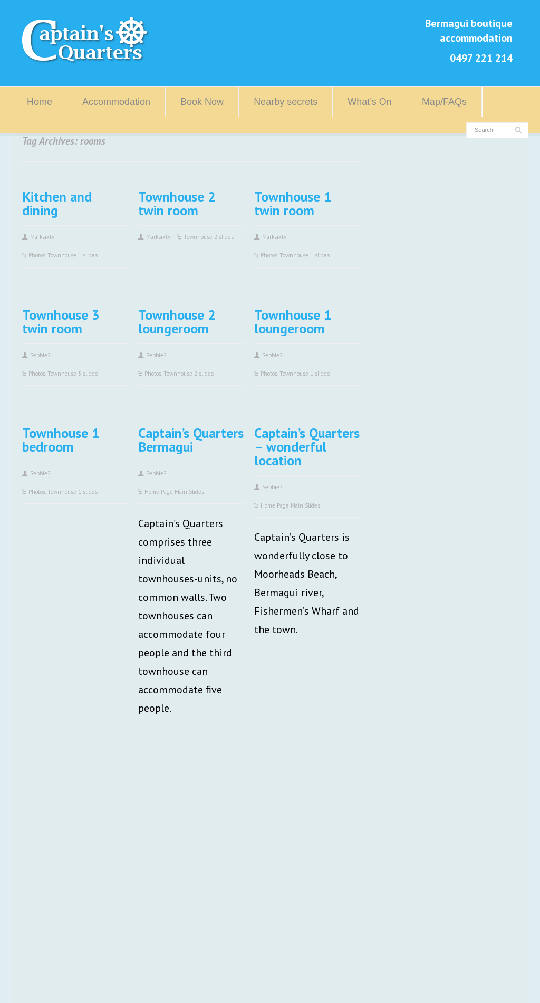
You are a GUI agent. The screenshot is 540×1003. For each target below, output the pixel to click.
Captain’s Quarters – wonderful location (307, 446)
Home (39, 102)
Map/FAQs (444, 102)
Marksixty (42, 237)
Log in (224, 981)
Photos (36, 255)
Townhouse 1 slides (72, 255)
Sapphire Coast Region (242, 830)
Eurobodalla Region (236, 849)
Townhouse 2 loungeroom (177, 321)
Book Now (202, 102)
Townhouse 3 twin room (61, 321)
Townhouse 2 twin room (177, 203)
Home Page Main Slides (174, 491)
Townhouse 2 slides (209, 237)
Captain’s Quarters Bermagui (191, 439)
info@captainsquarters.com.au (105, 923)
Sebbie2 (40, 355)
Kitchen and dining (57, 203)
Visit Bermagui (225, 812)
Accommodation (116, 102)
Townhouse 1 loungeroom (293, 321)
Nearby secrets (285, 102)
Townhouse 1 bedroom (61, 439)
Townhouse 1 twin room (293, 203)
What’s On (370, 102)
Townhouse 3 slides (72, 373)
